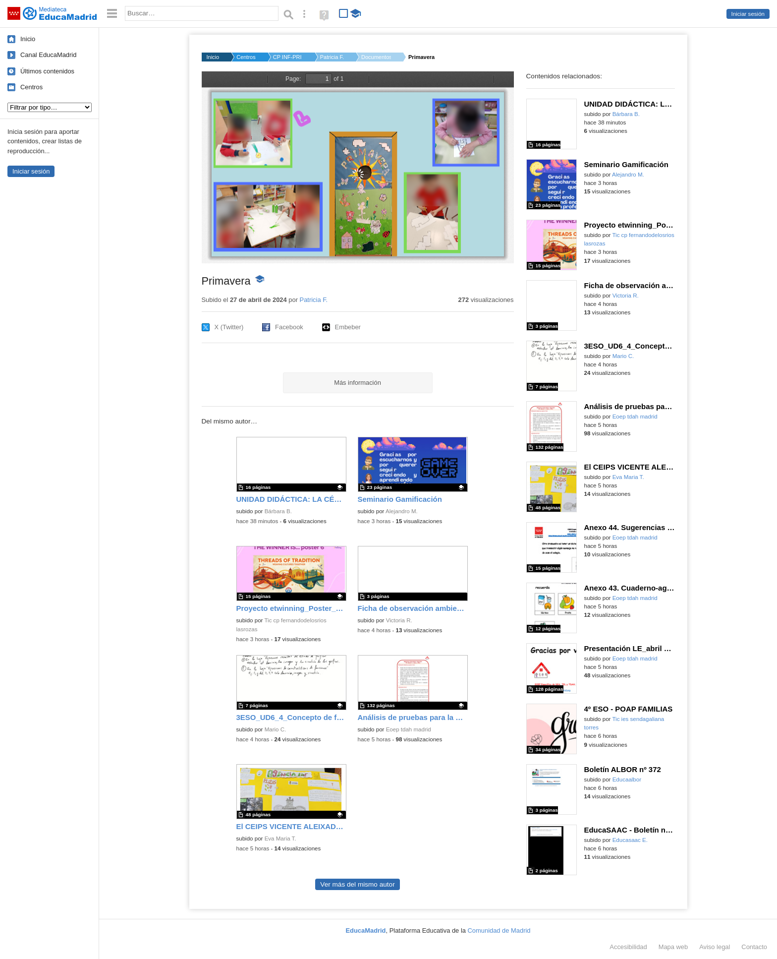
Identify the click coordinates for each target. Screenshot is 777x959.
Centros (31, 87)
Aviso (714, 947)
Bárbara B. (278, 511)
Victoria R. (399, 620)
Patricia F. (332, 57)
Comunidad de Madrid (499, 930)
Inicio (27, 39)
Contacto (754, 947)
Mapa (673, 947)
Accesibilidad (628, 947)
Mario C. (275, 729)
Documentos (376, 57)
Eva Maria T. (280, 838)
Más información (357, 382)
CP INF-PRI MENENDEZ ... (288, 57)
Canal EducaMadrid (48, 55)
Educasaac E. (630, 840)
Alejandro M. (402, 511)
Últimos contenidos (47, 71)
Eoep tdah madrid (408, 729)
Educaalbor (626, 779)
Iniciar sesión (748, 14)
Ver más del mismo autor (357, 884)
